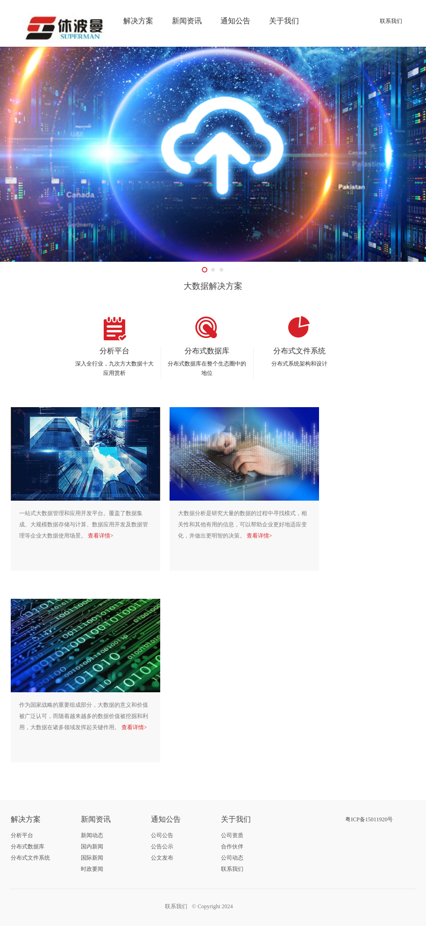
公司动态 (232, 857)
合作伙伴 (232, 846)
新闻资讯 (187, 21)
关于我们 (284, 21)
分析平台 (22, 835)
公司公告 (162, 835)
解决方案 (138, 21)
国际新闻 (92, 857)
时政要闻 (92, 869)
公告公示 (162, 846)
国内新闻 (92, 846)
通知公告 (235, 21)
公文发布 (162, 857)
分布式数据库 (27, 846)
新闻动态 (92, 835)
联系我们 (391, 21)
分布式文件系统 (30, 857)
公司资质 (232, 835)
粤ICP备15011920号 (369, 819)
